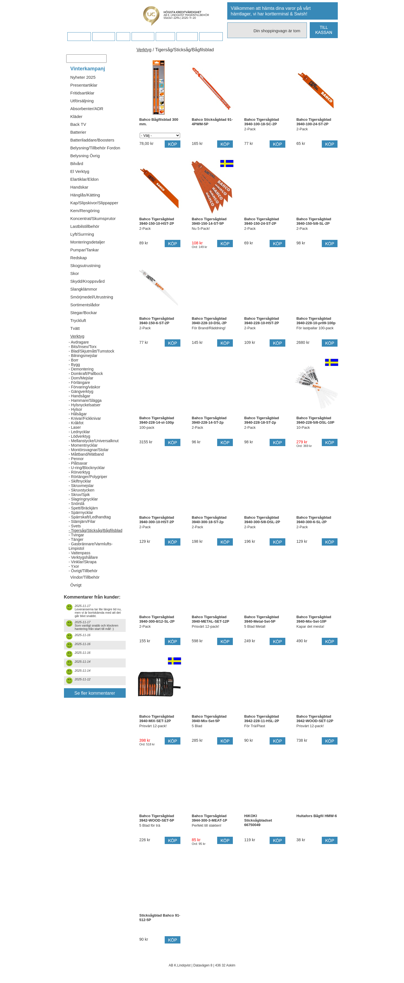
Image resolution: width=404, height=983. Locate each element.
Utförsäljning (82, 100)
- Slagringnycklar (83, 499)
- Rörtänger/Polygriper (88, 476)
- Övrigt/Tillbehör (83, 571)
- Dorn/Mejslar (81, 378)
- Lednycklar (79, 432)
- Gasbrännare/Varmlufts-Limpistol (91, 546)
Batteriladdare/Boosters (92, 140)
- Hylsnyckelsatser (85, 405)
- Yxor (74, 566)
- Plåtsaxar (78, 463)
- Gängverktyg (81, 391)
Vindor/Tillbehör (85, 577)
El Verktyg (79, 171)
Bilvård (76, 163)
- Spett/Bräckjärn (83, 508)
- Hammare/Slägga (85, 400)
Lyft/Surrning (82, 234)
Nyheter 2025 (83, 77)
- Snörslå (76, 503)
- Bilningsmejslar (83, 355)
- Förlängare (79, 382)
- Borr (74, 360)
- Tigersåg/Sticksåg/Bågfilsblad (95, 530)
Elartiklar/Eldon (84, 179)
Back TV (78, 124)
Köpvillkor (103, 36)
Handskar (79, 187)
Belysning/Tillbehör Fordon (95, 147)
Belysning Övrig (85, 155)
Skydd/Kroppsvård (87, 281)
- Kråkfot (76, 423)
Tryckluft (78, 320)
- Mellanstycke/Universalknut (94, 441)
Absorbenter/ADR (87, 108)
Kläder (76, 116)
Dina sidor (211, 36)
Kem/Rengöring (85, 210)
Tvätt (75, 328)
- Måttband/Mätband (86, 454)
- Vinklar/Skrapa (83, 562)
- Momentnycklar (83, 445)
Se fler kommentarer (94, 693)
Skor (74, 273)
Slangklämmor (83, 289)
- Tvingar (76, 535)
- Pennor (76, 458)
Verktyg (77, 336)
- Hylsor (75, 409)
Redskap (78, 257)
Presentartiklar (84, 85)
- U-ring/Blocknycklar (87, 467)
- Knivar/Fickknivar (85, 418)
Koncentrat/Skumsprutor (93, 218)
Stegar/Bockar (83, 312)
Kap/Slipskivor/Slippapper (94, 202)
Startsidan (79, 36)
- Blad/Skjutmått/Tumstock (91, 351)
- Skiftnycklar (80, 481)
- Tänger (76, 539)
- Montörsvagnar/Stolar (89, 450)
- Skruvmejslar (81, 485)
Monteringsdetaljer (87, 242)
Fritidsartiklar (82, 93)
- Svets (75, 526)
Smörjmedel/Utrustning (91, 297)
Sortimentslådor (85, 304)
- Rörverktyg (79, 472)
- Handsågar (79, 396)
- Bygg (74, 364)
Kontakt (165, 36)
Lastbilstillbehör (84, 226)
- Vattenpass (80, 553)
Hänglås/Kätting (85, 195)
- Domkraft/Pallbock (86, 373)
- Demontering (81, 369)
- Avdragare (79, 342)
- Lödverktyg (79, 436)
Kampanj (187, 36)
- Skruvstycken (82, 490)
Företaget (142, 36)
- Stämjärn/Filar (82, 521)
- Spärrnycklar (81, 512)
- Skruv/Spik (79, 494)
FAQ (123, 36)
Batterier (78, 132)
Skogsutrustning (85, 265)
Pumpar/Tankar (84, 249)
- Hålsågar (78, 414)
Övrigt (76, 585)
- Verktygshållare (83, 557)
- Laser (75, 427)
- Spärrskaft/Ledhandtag (90, 517)
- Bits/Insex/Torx (83, 346)
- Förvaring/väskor (84, 387)
